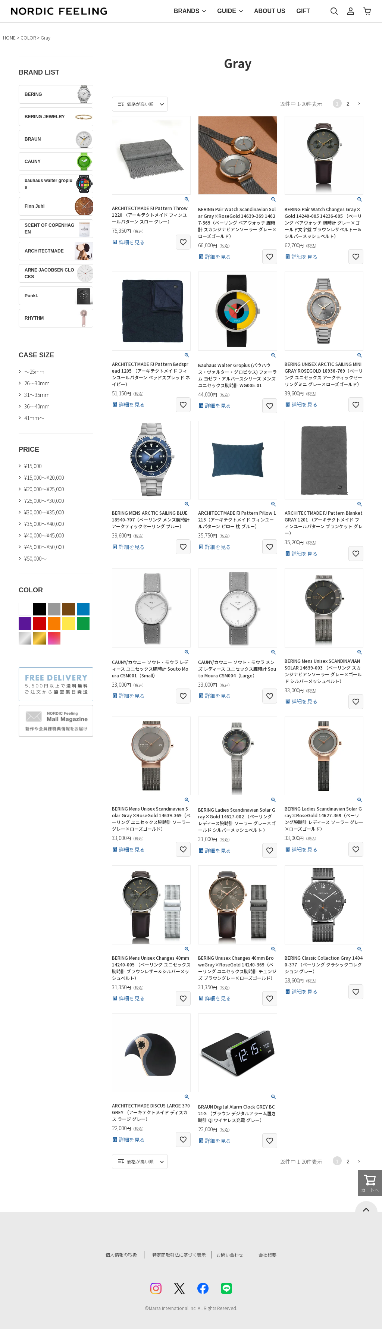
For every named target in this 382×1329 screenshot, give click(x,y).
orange (54, 623)
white (25, 609)
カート (367, 11)
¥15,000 (32, 466)
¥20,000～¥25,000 (44, 489)
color (54, 638)
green (83, 623)
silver (25, 638)
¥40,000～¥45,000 (44, 535)
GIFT (303, 11)
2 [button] (348, 104)
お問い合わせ (238, 1255)
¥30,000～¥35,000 (44, 512)
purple (25, 623)
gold (39, 638)
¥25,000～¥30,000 (44, 500)
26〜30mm (37, 383)
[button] (358, 103)
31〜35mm (37, 394)
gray (54, 609)
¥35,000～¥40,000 (44, 523)
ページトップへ (366, 1206)
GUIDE (226, 11)
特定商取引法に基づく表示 (175, 1255)
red (39, 623)
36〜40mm (37, 406)
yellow (68, 623)
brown (68, 609)
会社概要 (279, 1255)
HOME (9, 37)
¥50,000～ (35, 558)
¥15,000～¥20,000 (44, 477)
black (39, 609)
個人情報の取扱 (111, 1255)
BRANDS (186, 11)
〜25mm (34, 371)
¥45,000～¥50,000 (44, 547)
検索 (334, 11)
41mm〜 (34, 417)
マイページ (350, 11)
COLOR (28, 37)
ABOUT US (269, 11)
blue (83, 609)
